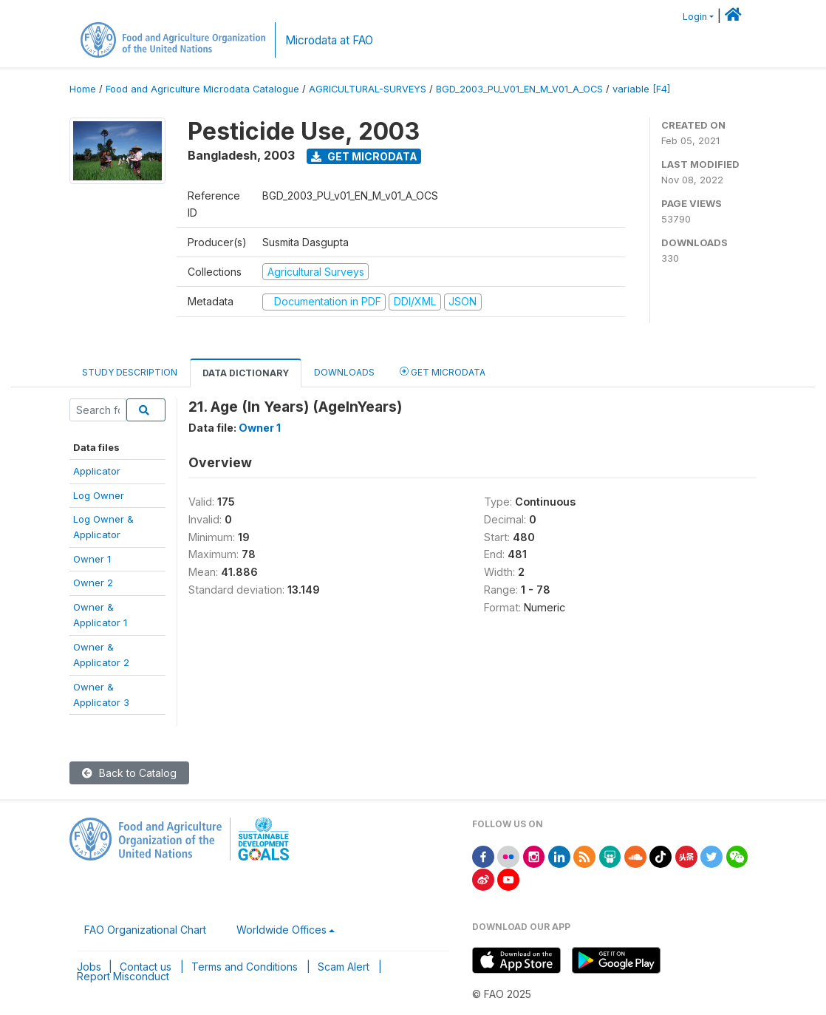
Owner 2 (93, 582)
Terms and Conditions (244, 966)
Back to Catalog (129, 773)
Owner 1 (92, 559)
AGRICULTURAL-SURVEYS (367, 89)
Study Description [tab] (129, 372)
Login (695, 16)
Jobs (89, 966)
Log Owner (98, 495)
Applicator (96, 471)
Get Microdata (364, 156)
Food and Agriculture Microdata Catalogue (202, 89)
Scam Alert (343, 966)
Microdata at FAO (329, 40)
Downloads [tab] (344, 372)
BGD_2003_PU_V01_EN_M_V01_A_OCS (519, 89)
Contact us (145, 966)
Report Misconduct (123, 976)
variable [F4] (641, 89)
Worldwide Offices (281, 929)
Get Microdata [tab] (442, 371)
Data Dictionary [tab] (245, 372)
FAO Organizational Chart (145, 929)
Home (82, 89)
